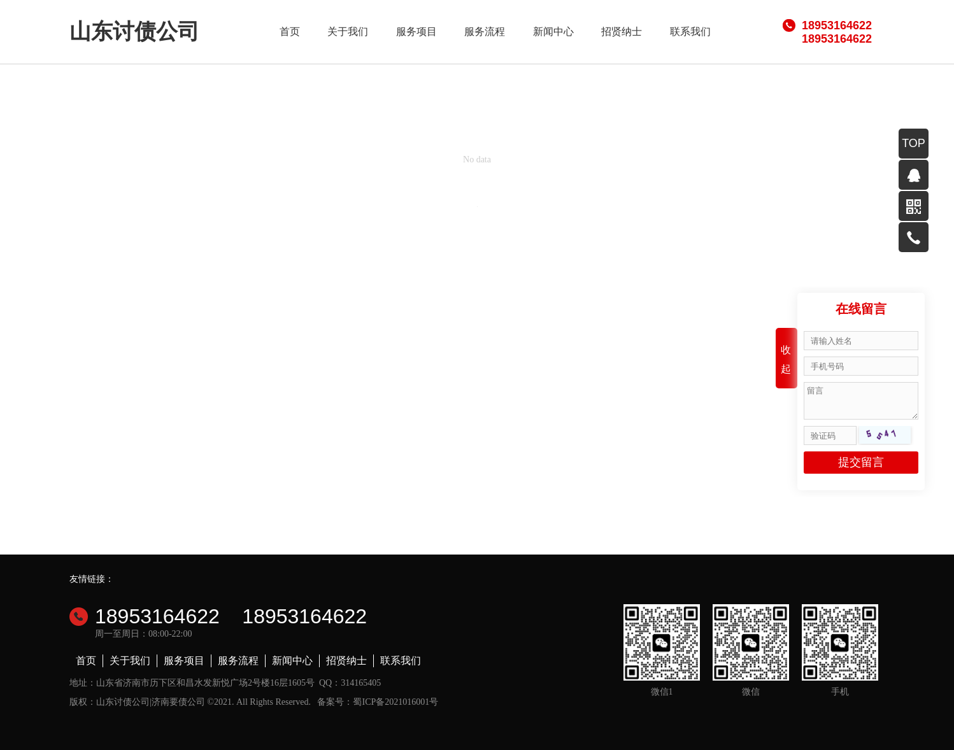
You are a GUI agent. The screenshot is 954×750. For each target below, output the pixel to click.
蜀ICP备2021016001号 (395, 702)
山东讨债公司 (134, 31)
